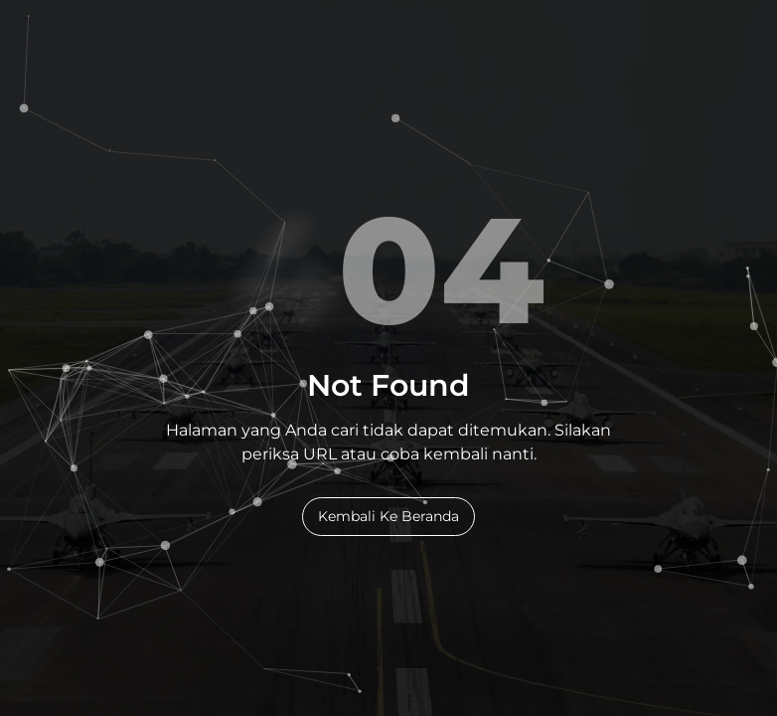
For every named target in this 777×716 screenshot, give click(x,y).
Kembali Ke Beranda (388, 516)
